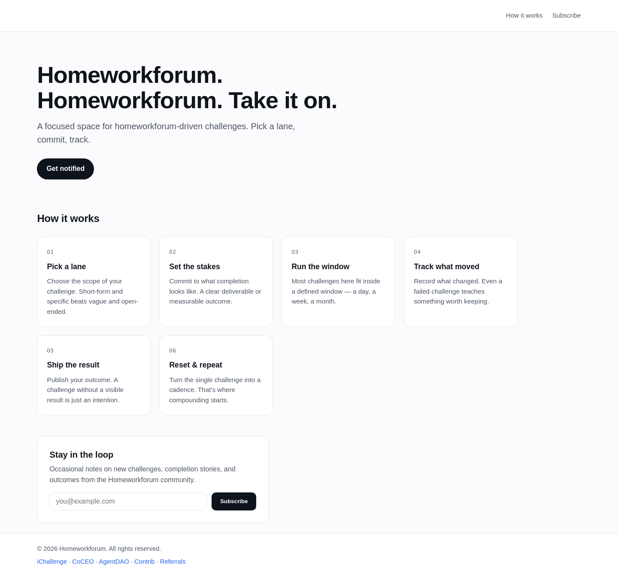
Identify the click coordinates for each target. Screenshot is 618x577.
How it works (524, 15)
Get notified (65, 168)
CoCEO (83, 561)
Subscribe (566, 15)
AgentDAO (114, 561)
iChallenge (52, 561)
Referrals (173, 561)
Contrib (144, 561)
